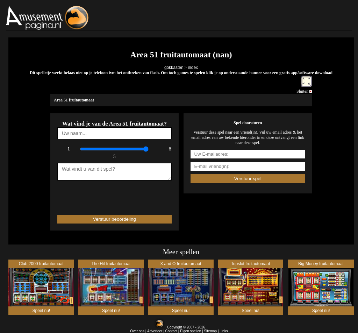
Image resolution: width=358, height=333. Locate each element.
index (193, 67)
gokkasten (174, 67)
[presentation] (98, 194)
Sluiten (304, 91)
